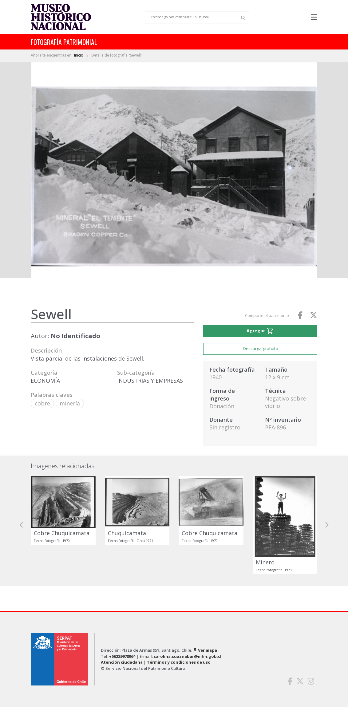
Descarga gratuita (260, 348)
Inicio (79, 55)
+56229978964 (122, 656)
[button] (21, 525)
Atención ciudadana (122, 662)
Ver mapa (205, 650)
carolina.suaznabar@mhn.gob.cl (187, 656)
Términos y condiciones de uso (179, 662)
